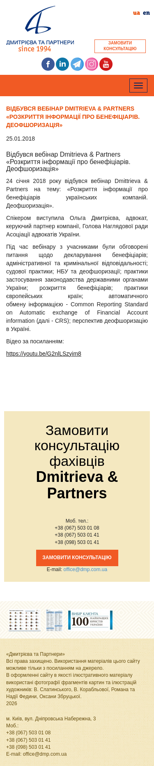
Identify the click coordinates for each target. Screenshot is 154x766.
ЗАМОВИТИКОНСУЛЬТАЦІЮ (119, 46)
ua (136, 13)
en (146, 13)
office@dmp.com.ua (85, 569)
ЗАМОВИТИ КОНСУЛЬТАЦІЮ (76, 557)
